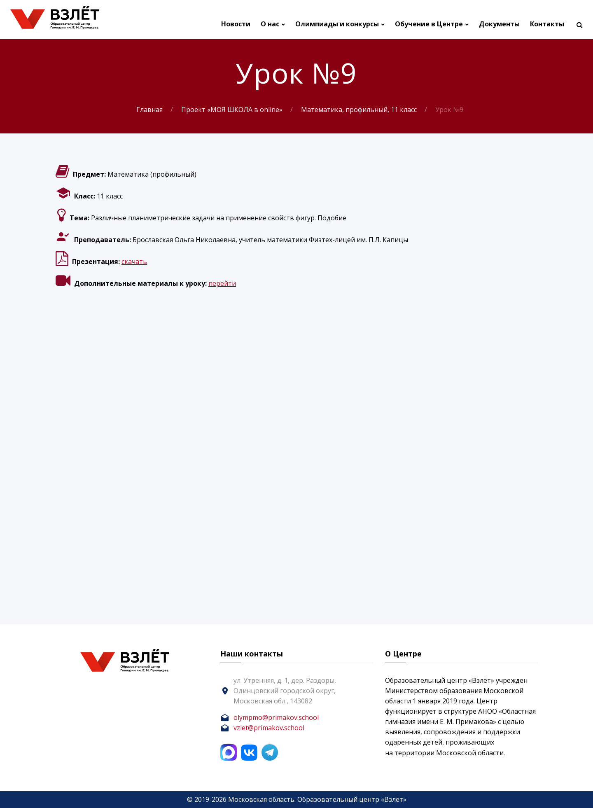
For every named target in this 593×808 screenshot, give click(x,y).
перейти (222, 283)
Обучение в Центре (429, 24)
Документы (499, 24)
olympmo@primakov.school (276, 717)
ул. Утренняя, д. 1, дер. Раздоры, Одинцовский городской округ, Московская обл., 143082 (284, 690)
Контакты (547, 24)
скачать (134, 261)
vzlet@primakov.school (268, 727)
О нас (270, 24)
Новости (235, 24)
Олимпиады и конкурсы (337, 24)
